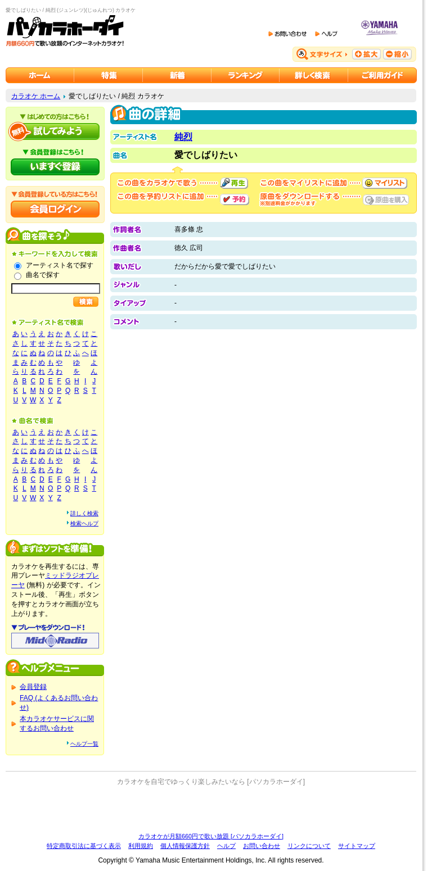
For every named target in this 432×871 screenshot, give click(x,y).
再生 (234, 183)
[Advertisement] (211, 809)
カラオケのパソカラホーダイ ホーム (40, 75)
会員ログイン (55, 209)
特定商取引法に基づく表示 (84, 845)
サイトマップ (356, 845)
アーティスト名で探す (59, 265)
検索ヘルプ (84, 523)
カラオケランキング (246, 75)
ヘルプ (226, 845)
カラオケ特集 (108, 75)
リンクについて (309, 845)
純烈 (183, 137)
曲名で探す (43, 275)
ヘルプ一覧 (84, 744)
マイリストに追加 (384, 183)
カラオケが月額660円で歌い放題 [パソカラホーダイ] (211, 836)
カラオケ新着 (177, 75)
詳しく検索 (84, 513)
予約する (234, 199)
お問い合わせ (261, 845)
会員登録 (33, 687)
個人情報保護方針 (185, 845)
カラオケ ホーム (35, 96)
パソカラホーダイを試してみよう (55, 131)
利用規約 (140, 845)
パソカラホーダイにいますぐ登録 (55, 166)
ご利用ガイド (382, 75)
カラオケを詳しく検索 (314, 75)
